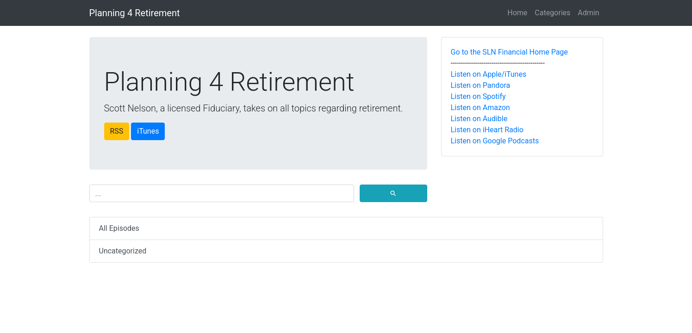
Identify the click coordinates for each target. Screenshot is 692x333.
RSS (117, 131)
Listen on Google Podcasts (495, 140)
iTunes (148, 131)
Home (517, 12)
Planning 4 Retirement (134, 12)
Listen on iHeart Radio (487, 129)
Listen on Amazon (480, 107)
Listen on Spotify (478, 96)
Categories (552, 12)
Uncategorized (123, 251)
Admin (588, 12)
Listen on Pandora (481, 85)
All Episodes (119, 228)
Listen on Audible (479, 118)
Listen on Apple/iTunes (489, 74)
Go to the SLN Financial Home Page (509, 52)
